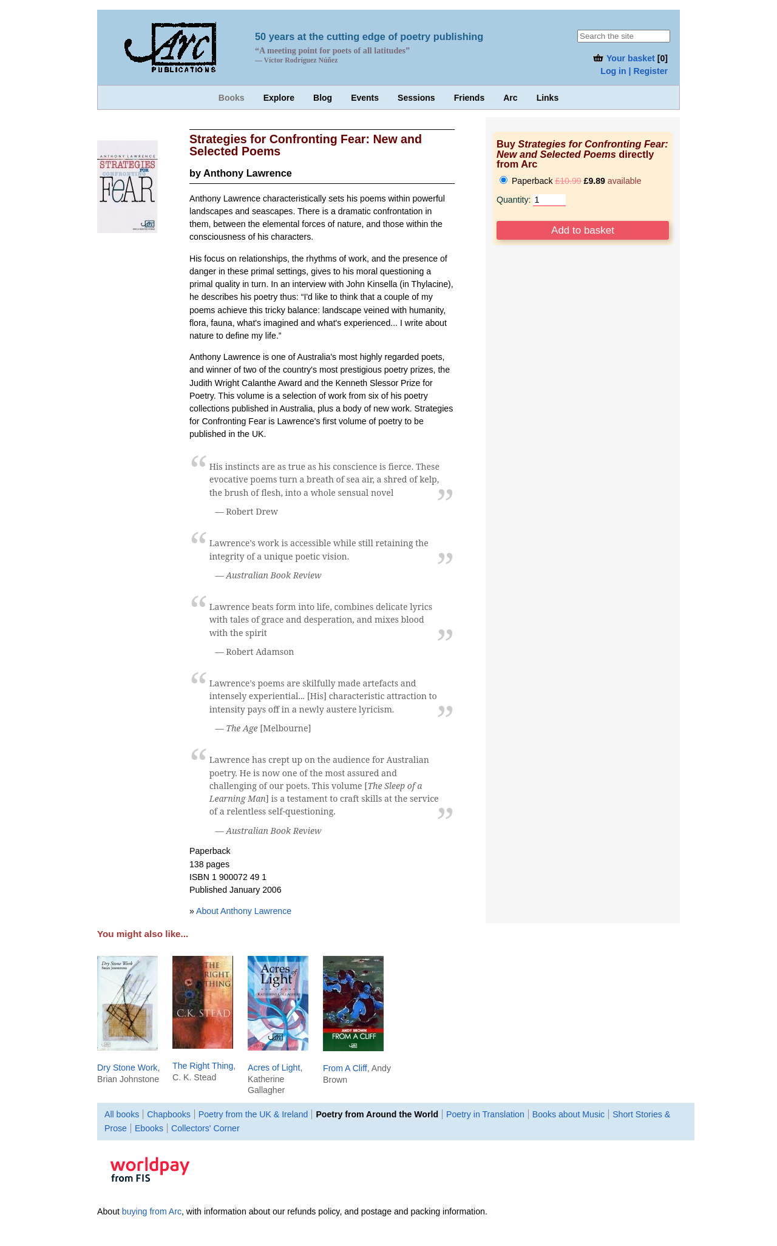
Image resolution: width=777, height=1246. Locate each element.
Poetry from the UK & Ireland (253, 1114)
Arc (510, 98)
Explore (278, 98)
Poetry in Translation (485, 1114)
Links (548, 98)
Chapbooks (168, 1114)
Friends (469, 98)
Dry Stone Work (127, 1067)
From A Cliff (345, 1068)
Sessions (416, 98)
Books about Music (568, 1114)
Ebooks (149, 1128)
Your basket (623, 58)
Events (365, 98)
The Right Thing (202, 1066)
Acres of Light (274, 1067)
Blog (322, 98)
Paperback (571, 181)
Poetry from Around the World (377, 1114)
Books (232, 98)
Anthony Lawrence (247, 173)
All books (121, 1114)
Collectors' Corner (205, 1128)
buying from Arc (152, 1211)
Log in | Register (634, 71)
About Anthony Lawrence (243, 911)
